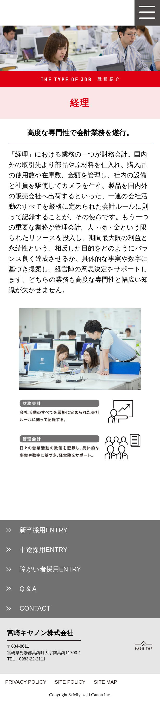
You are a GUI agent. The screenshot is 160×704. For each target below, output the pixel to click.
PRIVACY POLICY (25, 682)
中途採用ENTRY (43, 549)
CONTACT (35, 608)
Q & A (28, 588)
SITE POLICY (70, 682)
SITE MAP (105, 682)
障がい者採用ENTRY (50, 569)
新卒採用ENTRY (43, 530)
